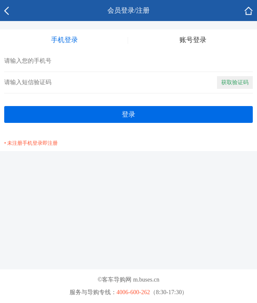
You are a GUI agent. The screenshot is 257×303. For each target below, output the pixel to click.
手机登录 (64, 39)
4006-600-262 (133, 292)
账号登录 (192, 39)
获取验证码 (235, 82)
